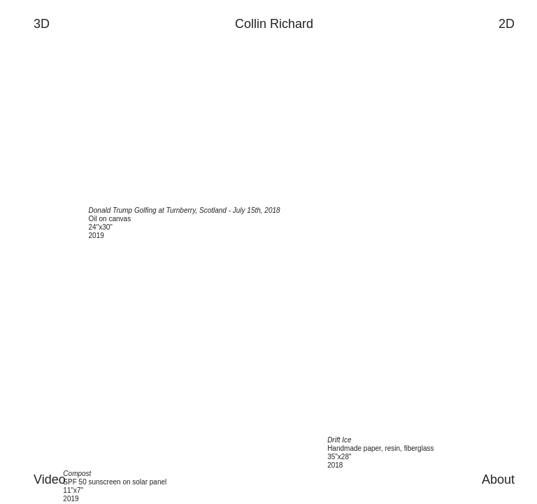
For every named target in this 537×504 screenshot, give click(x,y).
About (498, 479)
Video (50, 479)
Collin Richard (274, 24)
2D (507, 24)
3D (42, 24)
